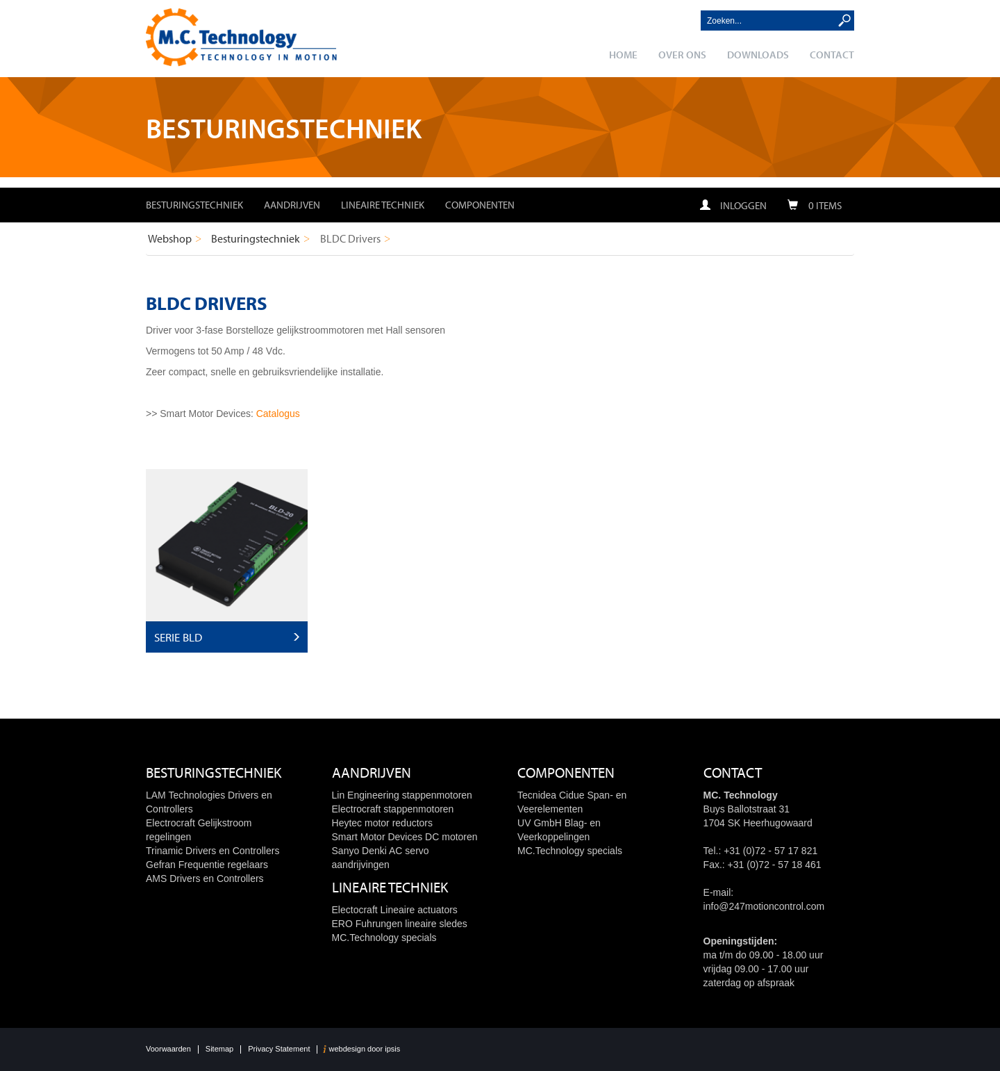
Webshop (170, 238)
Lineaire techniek (382, 204)
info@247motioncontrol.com (764, 906)
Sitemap (219, 1049)
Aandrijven (292, 204)
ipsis (392, 1049)
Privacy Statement (279, 1049)
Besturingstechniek (194, 204)
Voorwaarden (168, 1049)
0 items (815, 205)
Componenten (480, 204)
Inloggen (733, 205)
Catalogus (278, 413)
